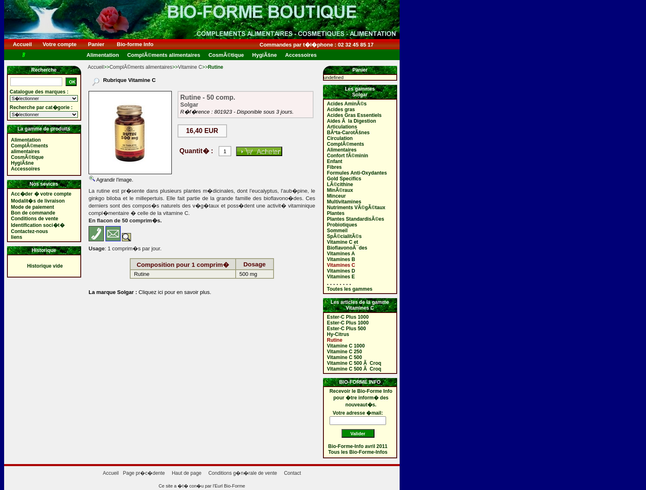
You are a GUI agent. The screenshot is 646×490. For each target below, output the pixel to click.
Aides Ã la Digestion (351, 121)
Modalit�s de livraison (38, 201)
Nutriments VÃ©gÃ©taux (356, 207)
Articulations (342, 127)
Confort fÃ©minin (347, 156)
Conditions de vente (35, 219)
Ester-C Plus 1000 (348, 317)
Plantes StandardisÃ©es (355, 219)
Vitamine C (190, 67)
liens (16, 237)
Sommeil (337, 230)
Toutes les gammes (349, 289)
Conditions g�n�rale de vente (242, 473)
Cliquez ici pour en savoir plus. (174, 292)
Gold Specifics (344, 179)
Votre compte (59, 44)
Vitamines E (341, 277)
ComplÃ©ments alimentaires (141, 67)
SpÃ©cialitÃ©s (344, 236)
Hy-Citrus (338, 334)
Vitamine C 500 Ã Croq (354, 363)
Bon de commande (33, 213)
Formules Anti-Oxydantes (357, 173)
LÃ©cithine (340, 184)
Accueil (22, 44)
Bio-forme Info (135, 44)
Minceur (336, 196)
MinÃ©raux (340, 190)
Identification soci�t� (38, 225)
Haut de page (186, 473)
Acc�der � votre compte (41, 194)
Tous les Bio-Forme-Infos (358, 452)
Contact (292, 473)
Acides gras (341, 109)
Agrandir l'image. (114, 180)
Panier (96, 44)
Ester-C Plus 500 (346, 328)
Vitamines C (341, 265)
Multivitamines (344, 202)
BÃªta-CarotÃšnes (348, 132)
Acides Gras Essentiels (354, 115)
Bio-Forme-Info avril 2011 (358, 446)
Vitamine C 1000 (346, 346)
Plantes (336, 213)
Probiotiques (342, 225)
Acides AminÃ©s (347, 104)
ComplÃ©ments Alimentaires (345, 147)
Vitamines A (341, 254)
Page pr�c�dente (144, 473)
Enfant (334, 161)
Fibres (334, 167)
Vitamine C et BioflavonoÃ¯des (347, 245)
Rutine (334, 340)
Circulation (340, 138)
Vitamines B (341, 259)
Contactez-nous (29, 231)
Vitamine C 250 (344, 352)
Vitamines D (341, 271)
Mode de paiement (32, 207)
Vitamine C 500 (344, 357)
